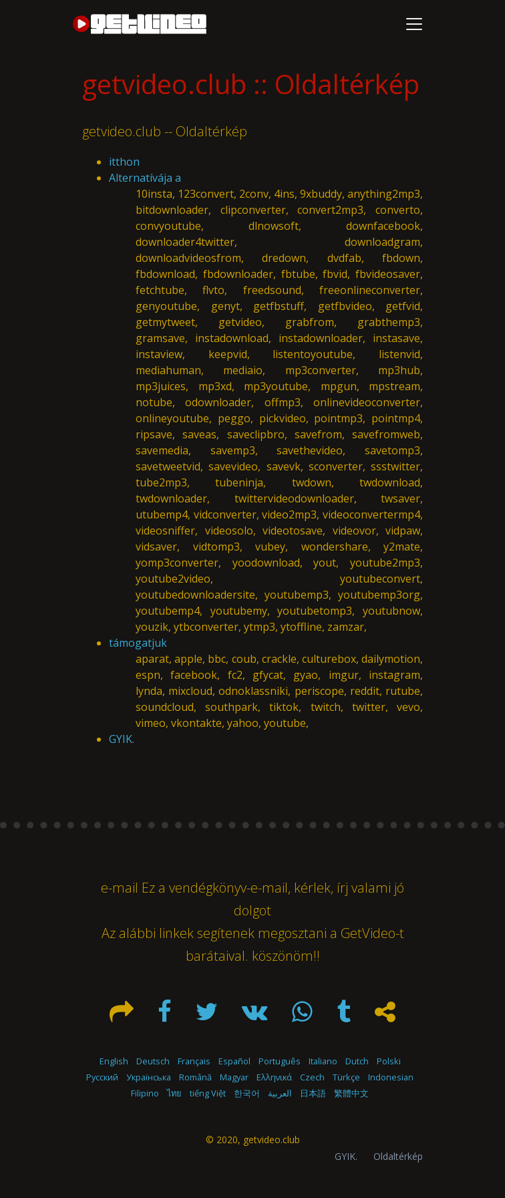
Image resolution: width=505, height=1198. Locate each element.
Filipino (145, 1093)
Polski (389, 1061)
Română (195, 1077)
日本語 (313, 1093)
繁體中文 (351, 1093)
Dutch (357, 1061)
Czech (312, 1077)
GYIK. (121, 739)
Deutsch (153, 1061)
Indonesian (390, 1077)
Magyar (234, 1077)
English (114, 1061)
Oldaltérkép (398, 1156)
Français (194, 1061)
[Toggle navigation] (414, 24)
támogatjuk (138, 642)
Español (234, 1061)
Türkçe (346, 1077)
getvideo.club (271, 1139)
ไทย (174, 1093)
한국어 (247, 1093)
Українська (148, 1077)
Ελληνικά (274, 1077)
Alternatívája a (145, 177)
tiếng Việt (208, 1093)
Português (280, 1061)
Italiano (323, 1061)
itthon (124, 161)
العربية (280, 1093)
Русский (102, 1077)
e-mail (119, 888)
